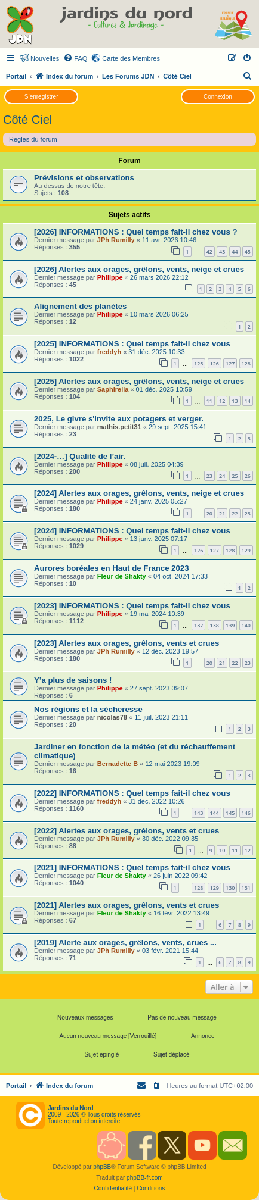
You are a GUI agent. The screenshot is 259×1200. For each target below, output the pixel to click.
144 (214, 813)
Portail (16, 76)
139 (230, 625)
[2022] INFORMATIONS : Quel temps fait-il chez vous (132, 793)
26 (248, 476)
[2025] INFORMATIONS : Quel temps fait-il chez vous (132, 343)
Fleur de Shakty (121, 576)
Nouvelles (44, 58)
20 (209, 513)
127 (230, 363)
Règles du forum (33, 139)
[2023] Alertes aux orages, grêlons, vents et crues (126, 643)
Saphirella (113, 389)
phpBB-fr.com (145, 1177)
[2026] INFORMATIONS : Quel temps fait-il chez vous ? (135, 231)
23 (209, 476)
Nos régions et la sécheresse (88, 709)
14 (248, 401)
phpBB (102, 1167)
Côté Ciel (27, 119)
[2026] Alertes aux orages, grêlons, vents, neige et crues (139, 269)
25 (235, 476)
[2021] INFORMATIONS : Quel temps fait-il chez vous (132, 867)
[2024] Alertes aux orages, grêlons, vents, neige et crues (139, 493)
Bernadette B (117, 763)
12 (222, 401)
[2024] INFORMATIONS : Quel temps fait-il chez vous (132, 530)
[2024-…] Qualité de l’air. (79, 456)
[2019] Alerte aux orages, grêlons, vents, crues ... (125, 942)
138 (214, 625)
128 (246, 363)
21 (222, 513)
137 (198, 625)
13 (235, 401)
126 (214, 363)
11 (209, 401)
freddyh (109, 351)
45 (248, 251)
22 (235, 513)
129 (246, 550)
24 (222, 476)
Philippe (110, 277)
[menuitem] (75, 58)
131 (246, 888)
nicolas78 (112, 717)
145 (230, 813)
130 (230, 888)
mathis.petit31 (119, 426)
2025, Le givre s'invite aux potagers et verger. (119, 418)
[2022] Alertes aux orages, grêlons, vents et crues (126, 830)
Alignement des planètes (80, 306)
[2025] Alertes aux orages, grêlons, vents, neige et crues (139, 381)
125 (198, 363)
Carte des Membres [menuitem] (131, 58)
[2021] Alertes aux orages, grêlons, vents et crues (126, 905)
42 (209, 251)
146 (246, 813)
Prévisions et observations (84, 177)
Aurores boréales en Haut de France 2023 (111, 568)
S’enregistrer (41, 96)
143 (198, 813)
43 (222, 251)
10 (222, 850)
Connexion (218, 96)
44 (235, 251)
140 (246, 625)
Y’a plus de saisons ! (74, 680)
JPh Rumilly (116, 239)
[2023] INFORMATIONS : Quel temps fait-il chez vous (132, 605)
